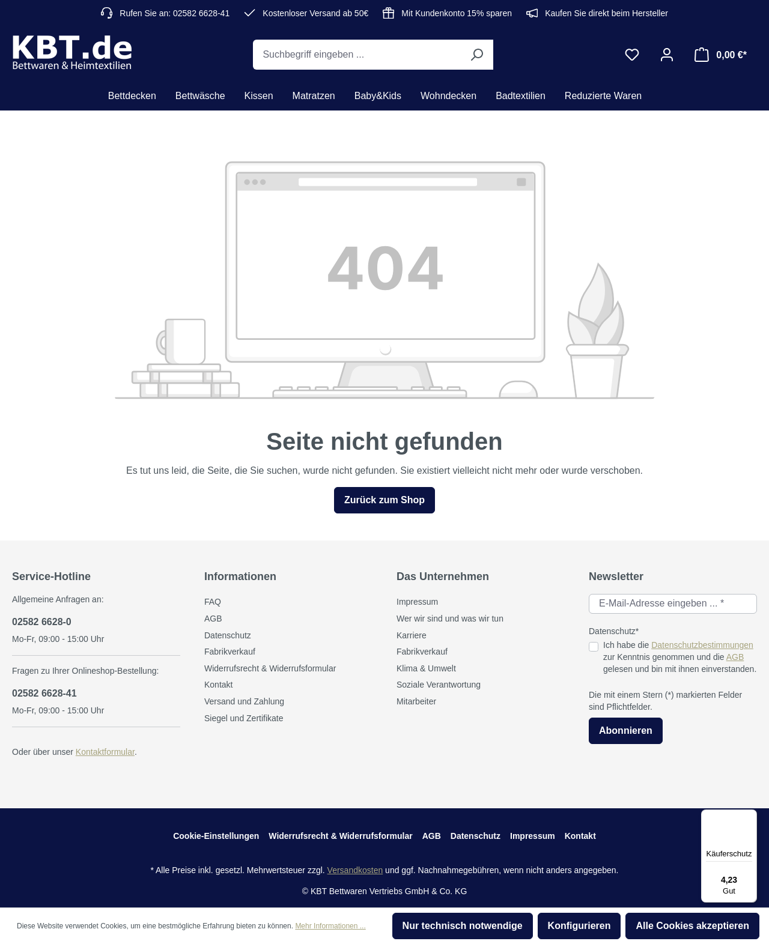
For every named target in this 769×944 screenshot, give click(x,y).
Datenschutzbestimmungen (702, 645)
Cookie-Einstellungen (216, 836)
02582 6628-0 (41, 622)
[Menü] (750, 816)
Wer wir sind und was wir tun (450, 618)
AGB (213, 618)
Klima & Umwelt (426, 668)
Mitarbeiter (416, 701)
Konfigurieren (579, 926)
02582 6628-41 (44, 693)
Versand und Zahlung (244, 701)
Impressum (417, 602)
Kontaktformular (105, 752)
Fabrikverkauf (229, 651)
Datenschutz (227, 635)
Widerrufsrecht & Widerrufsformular (270, 668)
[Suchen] (476, 55)
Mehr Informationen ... (330, 926)
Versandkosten (355, 870)
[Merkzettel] (632, 54)
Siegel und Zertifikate (244, 718)
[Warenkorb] (720, 54)
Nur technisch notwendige (463, 926)
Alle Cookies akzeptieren (692, 926)
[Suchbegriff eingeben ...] (356, 55)
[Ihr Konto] (666, 54)
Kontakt (218, 684)
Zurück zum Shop (384, 500)
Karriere (412, 635)
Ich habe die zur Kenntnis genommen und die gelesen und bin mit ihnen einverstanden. (679, 656)
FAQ (212, 602)
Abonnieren (625, 730)
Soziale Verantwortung (439, 684)
